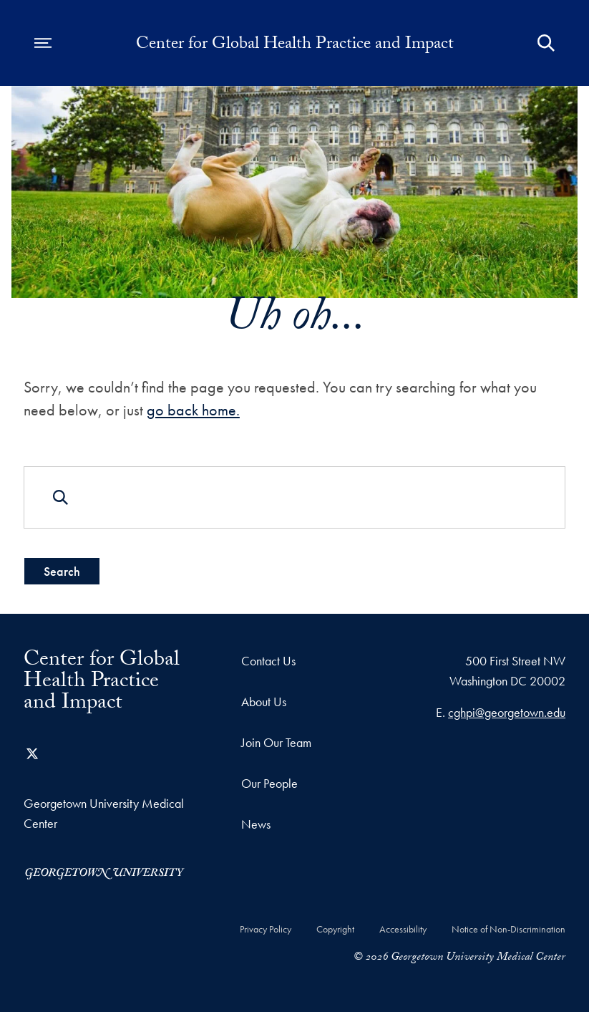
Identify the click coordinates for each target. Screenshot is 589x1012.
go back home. (193, 410)
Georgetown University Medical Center (104, 813)
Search (62, 571)
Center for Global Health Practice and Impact (295, 45)
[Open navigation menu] (43, 43)
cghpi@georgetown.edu (506, 712)
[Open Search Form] (546, 43)
